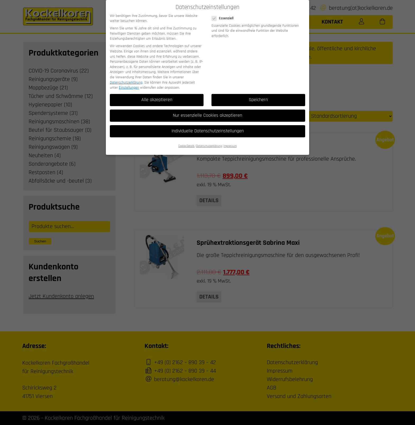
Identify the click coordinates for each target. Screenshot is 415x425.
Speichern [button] (258, 94)
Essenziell (224, 13)
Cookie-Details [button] (186, 141)
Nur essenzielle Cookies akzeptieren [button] (207, 110)
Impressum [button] (230, 141)
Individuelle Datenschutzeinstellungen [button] (208, 126)
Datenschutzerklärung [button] (209, 141)
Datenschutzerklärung (126, 77)
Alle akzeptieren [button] (156, 94)
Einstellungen (129, 82)
